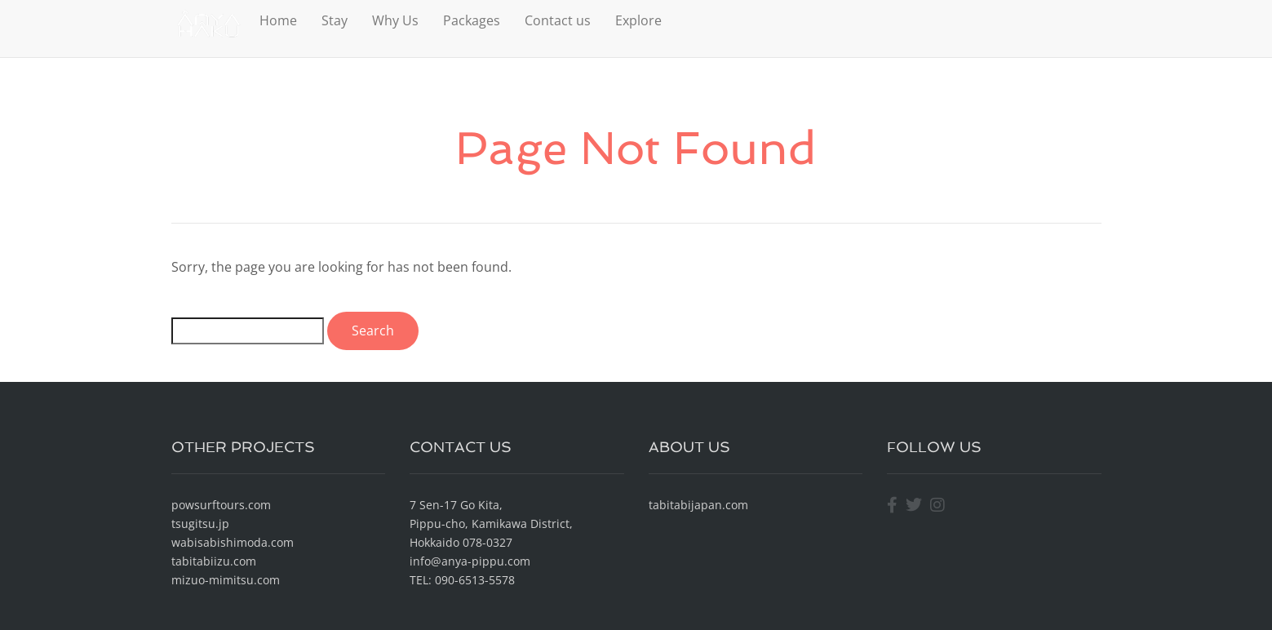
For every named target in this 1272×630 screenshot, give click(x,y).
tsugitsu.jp (200, 523)
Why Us (395, 20)
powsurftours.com (221, 504)
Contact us (558, 20)
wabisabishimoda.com (232, 542)
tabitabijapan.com (698, 504)
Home (278, 20)
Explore (638, 20)
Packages (471, 20)
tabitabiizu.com (213, 561)
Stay (334, 20)
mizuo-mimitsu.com (225, 580)
